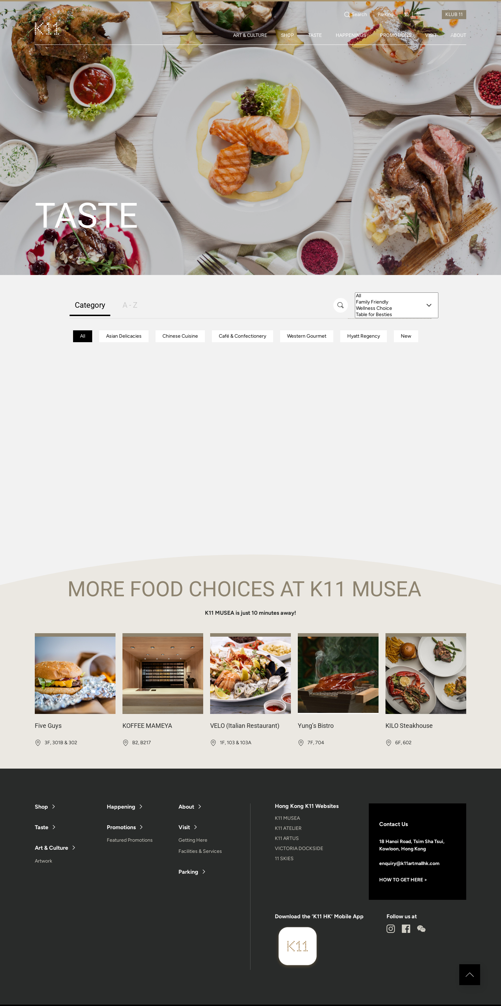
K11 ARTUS (287, 838)
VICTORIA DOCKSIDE (299, 848)
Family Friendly (396, 302)
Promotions (121, 827)
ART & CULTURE (250, 35)
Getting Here (192, 840)
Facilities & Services (200, 851)
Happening (121, 806)
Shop (41, 806)
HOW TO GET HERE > (403, 880)
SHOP (287, 35)
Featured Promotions (130, 840)
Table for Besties (396, 315)
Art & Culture (51, 847)
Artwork (43, 861)
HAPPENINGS (351, 35)
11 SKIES (284, 859)
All (396, 296)
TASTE (315, 35)
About (186, 806)
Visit (184, 827)
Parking (385, 14)
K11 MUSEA (287, 818)
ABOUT (458, 35)
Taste (41, 827)
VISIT (431, 35)
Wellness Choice (396, 308)
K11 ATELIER (288, 828)
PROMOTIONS (395, 35)
